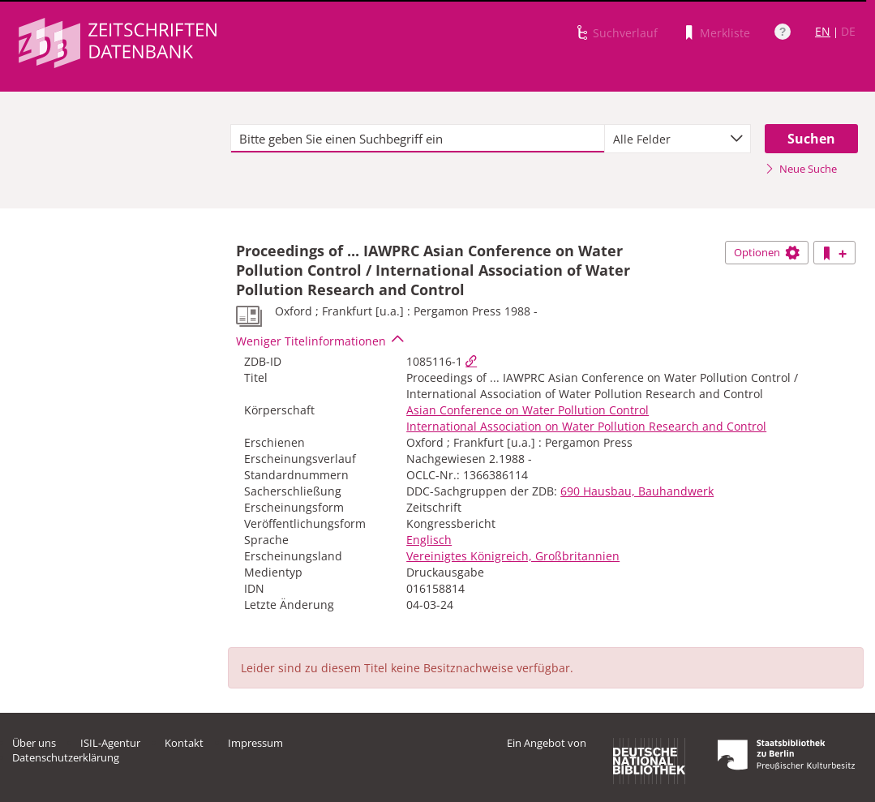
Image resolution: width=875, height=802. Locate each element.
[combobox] (677, 138)
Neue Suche (801, 168)
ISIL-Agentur (110, 743)
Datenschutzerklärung (65, 757)
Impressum (255, 743)
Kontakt (184, 743)
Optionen (767, 252)
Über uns (34, 743)
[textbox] (417, 138)
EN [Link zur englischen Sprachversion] (822, 31)
